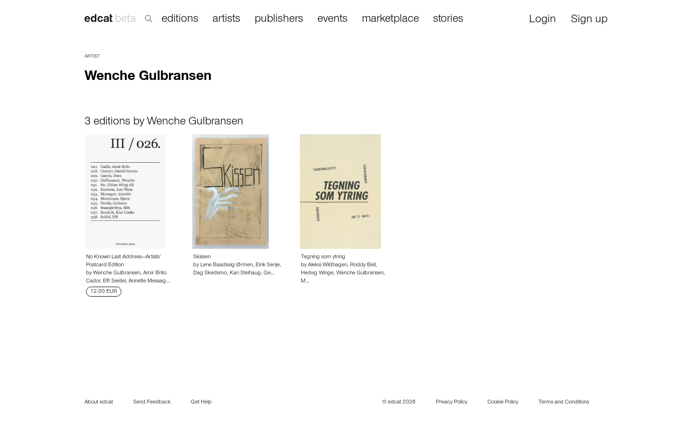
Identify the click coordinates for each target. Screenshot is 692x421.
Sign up (589, 20)
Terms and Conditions (563, 402)
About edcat (99, 402)
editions (180, 19)
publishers (279, 19)
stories (448, 19)
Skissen (202, 257)
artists (226, 19)
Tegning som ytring (323, 257)
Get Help (201, 402)
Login (542, 20)
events (332, 19)
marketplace (390, 19)
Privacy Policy (451, 402)
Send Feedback (152, 402)
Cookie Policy (502, 402)
